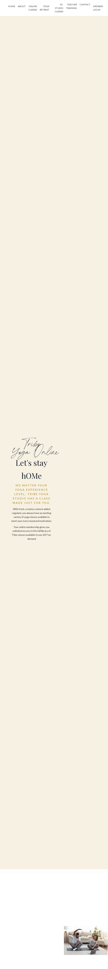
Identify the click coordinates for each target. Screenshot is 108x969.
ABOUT (22, 6)
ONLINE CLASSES (32, 8)
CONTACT (85, 4)
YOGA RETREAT (44, 8)
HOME (11, 6)
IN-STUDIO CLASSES (59, 8)
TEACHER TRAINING (71, 6)
